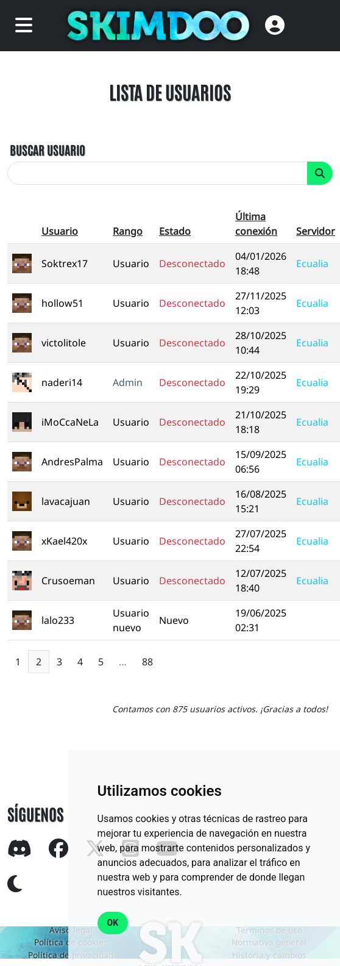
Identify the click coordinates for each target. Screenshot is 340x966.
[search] (157, 173)
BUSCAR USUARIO (47, 149)
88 (147, 661)
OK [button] (113, 923)
